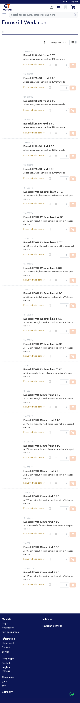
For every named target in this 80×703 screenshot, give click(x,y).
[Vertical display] (72, 42)
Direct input (8, 643)
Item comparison (10, 632)
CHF (64, 1)
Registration (8, 627)
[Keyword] (40, 15)
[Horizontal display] (76, 42)
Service (6, 652)
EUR (4, 685)
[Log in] (51, 7)
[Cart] (73, 7)
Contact (6, 647)
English (74, 1)
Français (6, 671)
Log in (5, 623)
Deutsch (6, 663)
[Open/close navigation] (5, 14)
